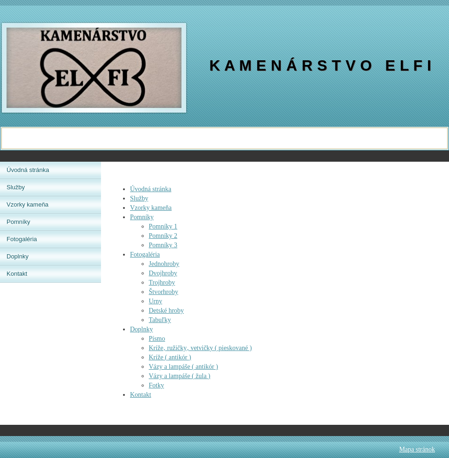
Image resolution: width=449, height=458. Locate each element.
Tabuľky (160, 319)
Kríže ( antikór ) (170, 357)
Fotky (156, 385)
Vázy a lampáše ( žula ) (179, 375)
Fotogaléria (145, 254)
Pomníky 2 (163, 235)
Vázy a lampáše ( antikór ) (183, 366)
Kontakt (140, 394)
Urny (155, 301)
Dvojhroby (163, 273)
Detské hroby (166, 310)
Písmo (157, 338)
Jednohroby (164, 263)
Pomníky (142, 217)
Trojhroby (162, 282)
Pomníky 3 (163, 245)
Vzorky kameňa (151, 207)
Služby (139, 198)
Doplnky (141, 329)
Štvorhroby (163, 291)
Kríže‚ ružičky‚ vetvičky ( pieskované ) (200, 347)
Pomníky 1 (163, 226)
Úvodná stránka (150, 189)
